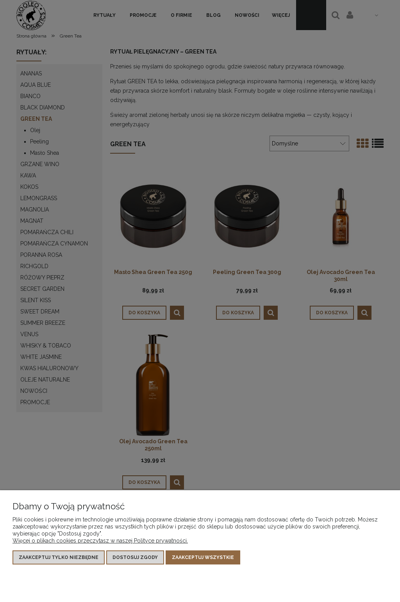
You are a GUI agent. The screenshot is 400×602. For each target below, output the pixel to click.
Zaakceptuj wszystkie (203, 557)
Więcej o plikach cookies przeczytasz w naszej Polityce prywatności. (100, 541)
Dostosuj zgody (135, 557)
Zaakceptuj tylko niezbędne (58, 557)
